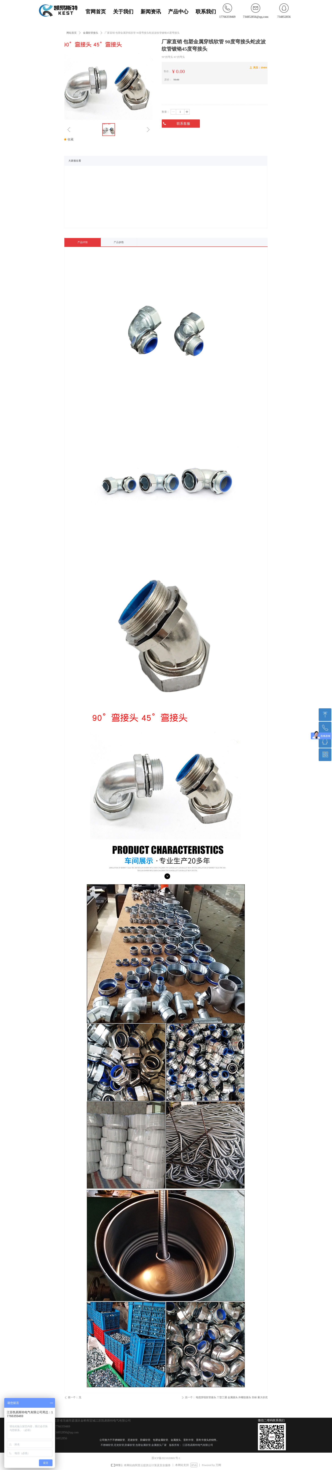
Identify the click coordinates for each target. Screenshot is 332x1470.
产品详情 (82, 242)
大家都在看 (74, 160)
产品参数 (119, 242)
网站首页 (71, 32)
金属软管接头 (90, 32)
